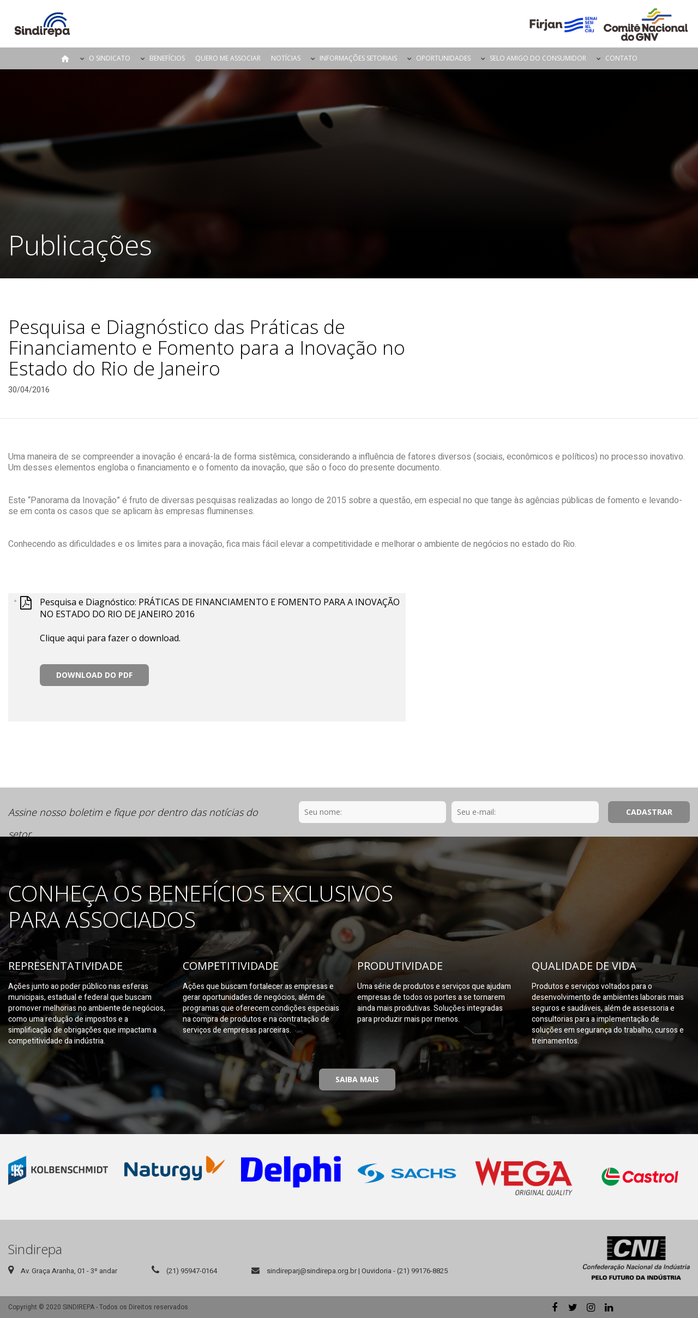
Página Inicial (65, 58)
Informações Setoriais (358, 58)
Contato (621, 58)
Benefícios (167, 58)
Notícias (285, 58)
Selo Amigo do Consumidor (538, 58)
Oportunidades (443, 58)
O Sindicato (109, 58)
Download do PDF (94, 675)
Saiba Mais (357, 1079)
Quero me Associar (228, 58)
